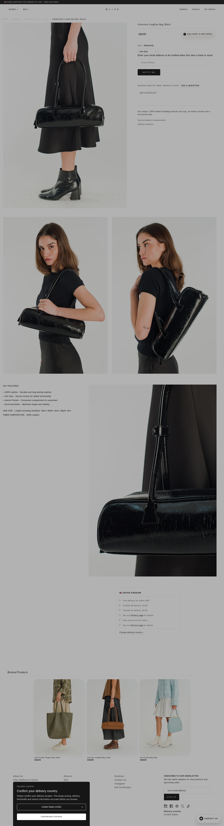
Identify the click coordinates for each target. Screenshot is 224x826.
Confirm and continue (51, 817)
